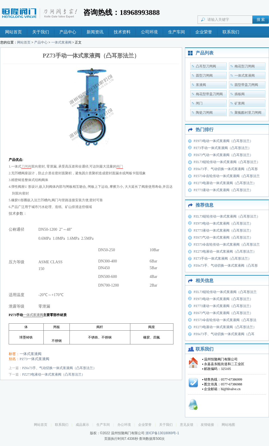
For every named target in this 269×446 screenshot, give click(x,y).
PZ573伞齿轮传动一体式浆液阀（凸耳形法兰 (227, 176)
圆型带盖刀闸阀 (246, 85)
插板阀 (240, 94)
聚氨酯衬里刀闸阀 (248, 113)
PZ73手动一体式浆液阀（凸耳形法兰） (222, 148)
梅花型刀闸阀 (245, 66)
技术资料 (122, 32)
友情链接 (207, 425)
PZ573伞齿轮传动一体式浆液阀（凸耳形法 (225, 320)
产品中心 (67, 32)
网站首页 (13, 32)
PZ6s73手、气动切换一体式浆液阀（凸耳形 (226, 169)
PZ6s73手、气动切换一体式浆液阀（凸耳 (224, 334)
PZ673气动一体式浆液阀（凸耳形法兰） (223, 155)
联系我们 (230, 32)
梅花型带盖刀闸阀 (209, 94)
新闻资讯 (95, 32)
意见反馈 (186, 425)
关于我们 (40, 32)
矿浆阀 (240, 103)
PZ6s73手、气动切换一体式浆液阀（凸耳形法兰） (59, 368)
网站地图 (228, 425)
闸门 (199, 103)
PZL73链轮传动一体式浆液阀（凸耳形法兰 (225, 292)
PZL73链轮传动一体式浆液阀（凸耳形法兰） (227, 162)
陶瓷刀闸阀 (204, 113)
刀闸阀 (26, 166)
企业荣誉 (203, 32)
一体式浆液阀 (61, 42)
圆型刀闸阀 (204, 75)
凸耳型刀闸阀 (206, 66)
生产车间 (176, 32)
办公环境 (124, 425)
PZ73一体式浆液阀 (34, 359)
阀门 (119, 166)
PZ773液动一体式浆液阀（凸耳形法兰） (223, 190)
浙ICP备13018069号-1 (162, 433)
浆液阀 (201, 85)
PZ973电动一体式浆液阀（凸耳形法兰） (223, 141)
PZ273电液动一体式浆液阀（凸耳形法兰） (53, 374)
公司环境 (149, 32)
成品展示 (82, 425)
